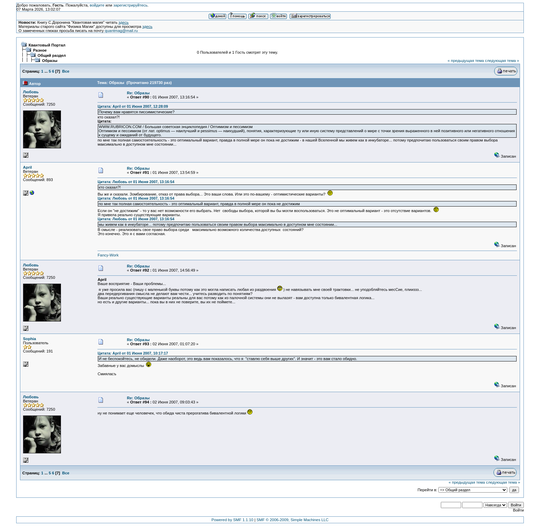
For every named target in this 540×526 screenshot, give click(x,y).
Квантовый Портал (47, 45)
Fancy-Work (107, 255)
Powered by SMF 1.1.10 (232, 520)
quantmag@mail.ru (121, 31)
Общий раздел (52, 55)
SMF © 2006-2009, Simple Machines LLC (293, 520)
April (27, 167)
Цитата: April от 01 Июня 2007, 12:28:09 (132, 106)
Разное (40, 50)
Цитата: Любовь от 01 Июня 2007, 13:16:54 (135, 182)
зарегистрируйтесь (130, 5)
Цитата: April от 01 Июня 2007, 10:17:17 (132, 353)
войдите (97, 5)
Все (66, 71)
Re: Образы (138, 93)
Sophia (29, 339)
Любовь (31, 92)
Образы (49, 61)
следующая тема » (502, 61)
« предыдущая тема (466, 61)
